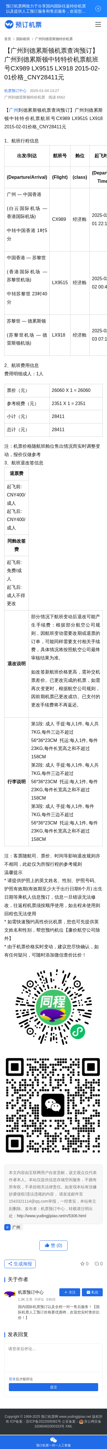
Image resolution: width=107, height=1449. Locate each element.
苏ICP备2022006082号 (43, 1421)
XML (69, 1426)
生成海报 (20, 1264)
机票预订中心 (15, 91)
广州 (13, 110)
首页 (7, 39)
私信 (92, 1292)
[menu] (98, 24)
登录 (12, 1379)
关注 (70, 1292)
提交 (53, 1387)
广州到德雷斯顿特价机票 (24, 97)
